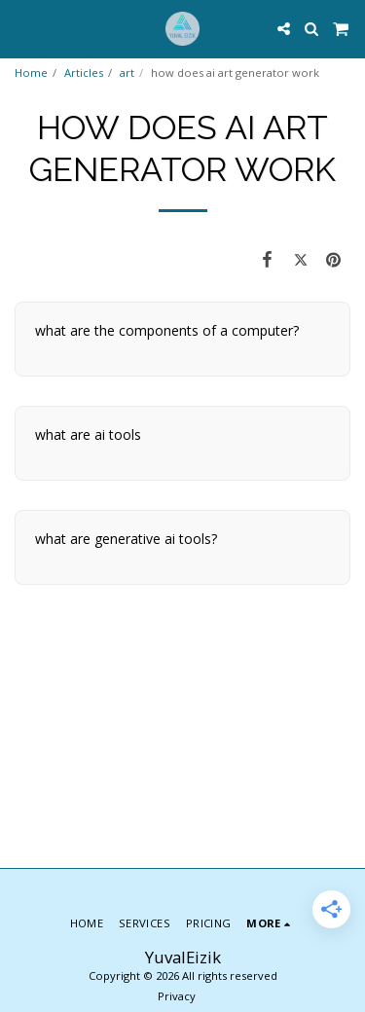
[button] (21, 28)
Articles (83, 72)
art (127, 72)
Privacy (177, 996)
